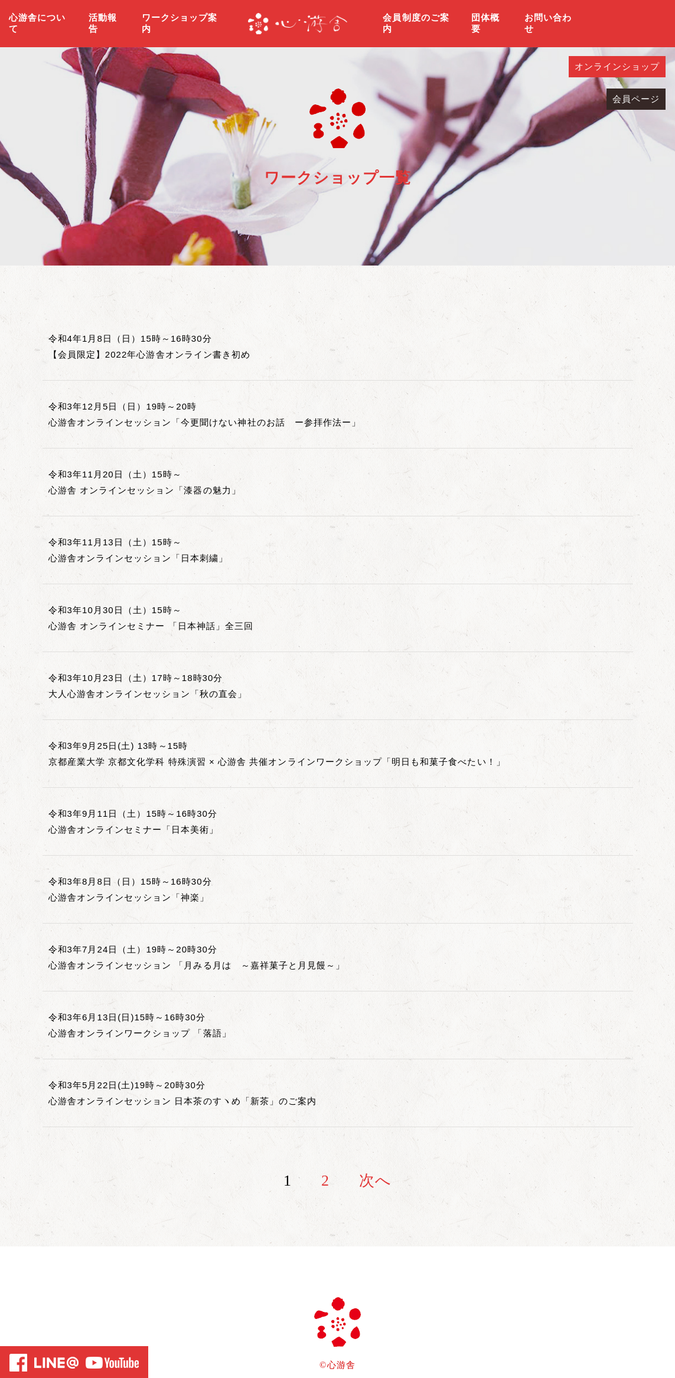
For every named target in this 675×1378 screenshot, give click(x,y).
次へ (375, 1180)
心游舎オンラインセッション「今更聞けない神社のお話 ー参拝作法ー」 (204, 422)
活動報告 (103, 23)
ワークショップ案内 (179, 23)
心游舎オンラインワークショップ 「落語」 (139, 1033)
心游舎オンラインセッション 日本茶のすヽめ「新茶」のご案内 (182, 1101)
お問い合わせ (548, 23)
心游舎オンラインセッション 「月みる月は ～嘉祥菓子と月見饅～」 (196, 965)
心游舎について (37, 23)
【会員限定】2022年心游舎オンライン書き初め (149, 354)
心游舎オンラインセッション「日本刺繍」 (138, 558)
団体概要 (485, 23)
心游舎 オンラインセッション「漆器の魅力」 (144, 490)
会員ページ (636, 99)
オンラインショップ (617, 66)
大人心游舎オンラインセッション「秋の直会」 (147, 694)
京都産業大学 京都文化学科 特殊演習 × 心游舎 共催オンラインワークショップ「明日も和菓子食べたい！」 (277, 762)
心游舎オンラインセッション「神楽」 (129, 897)
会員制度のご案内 (416, 23)
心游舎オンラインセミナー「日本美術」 (133, 829)
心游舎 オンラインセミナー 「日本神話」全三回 (151, 626)
